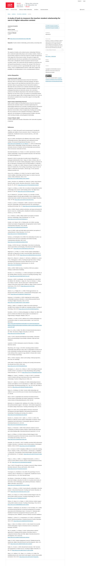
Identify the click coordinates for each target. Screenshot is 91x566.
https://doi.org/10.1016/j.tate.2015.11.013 (20, 491)
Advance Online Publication (25, 9)
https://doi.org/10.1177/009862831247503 (17, 498)
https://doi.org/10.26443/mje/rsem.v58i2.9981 (20, 38)
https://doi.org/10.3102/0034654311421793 (17, 424)
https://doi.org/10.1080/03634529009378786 (18, 242)
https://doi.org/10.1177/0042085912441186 (32, 372)
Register (79, 1)
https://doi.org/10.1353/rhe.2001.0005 (16, 333)
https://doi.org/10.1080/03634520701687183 (18, 227)
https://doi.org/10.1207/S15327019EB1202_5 (18, 219)
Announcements (44, 9)
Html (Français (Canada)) (52, 27)
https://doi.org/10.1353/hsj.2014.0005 (26, 191)
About (7, 9)
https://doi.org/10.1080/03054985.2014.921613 (30, 255)
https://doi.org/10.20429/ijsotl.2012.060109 (17, 414)
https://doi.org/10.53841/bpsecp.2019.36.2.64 (24, 248)
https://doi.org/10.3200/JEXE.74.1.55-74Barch (18, 143)
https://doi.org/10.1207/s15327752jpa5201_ (29, 556)
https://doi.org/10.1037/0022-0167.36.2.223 (19, 276)
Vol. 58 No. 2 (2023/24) (21, 14)
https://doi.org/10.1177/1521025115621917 (17, 468)
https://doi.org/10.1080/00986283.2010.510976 (18, 504)
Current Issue (14, 9)
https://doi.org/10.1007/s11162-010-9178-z (24, 199)
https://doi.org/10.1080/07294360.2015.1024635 (21, 543)
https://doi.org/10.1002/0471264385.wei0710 (22, 387)
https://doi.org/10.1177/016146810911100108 (28, 185)
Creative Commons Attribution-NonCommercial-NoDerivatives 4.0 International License (54, 79)
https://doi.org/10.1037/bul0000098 (27, 446)
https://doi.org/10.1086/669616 (15, 265)
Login (84, 1)
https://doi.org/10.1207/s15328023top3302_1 (29, 309)
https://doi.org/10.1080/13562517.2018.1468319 (18, 302)
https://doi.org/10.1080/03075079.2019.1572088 (18, 485)
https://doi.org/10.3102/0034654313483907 (21, 462)
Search (82, 9)
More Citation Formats (51, 49)
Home (9, 14)
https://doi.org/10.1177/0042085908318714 (17, 233)
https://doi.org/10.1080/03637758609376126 (21, 294)
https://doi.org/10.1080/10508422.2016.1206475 (18, 178)
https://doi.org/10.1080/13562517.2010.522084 (22, 550)
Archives (36, 9)
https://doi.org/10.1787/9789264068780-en (17, 366)
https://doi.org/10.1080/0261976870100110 (23, 521)
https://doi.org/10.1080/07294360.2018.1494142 (18, 537)
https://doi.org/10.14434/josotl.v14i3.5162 (17, 439)
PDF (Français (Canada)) (52, 25)
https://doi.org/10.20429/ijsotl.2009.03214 (32, 206)
